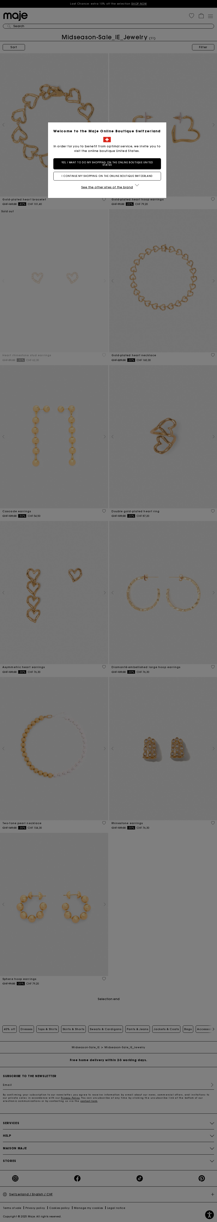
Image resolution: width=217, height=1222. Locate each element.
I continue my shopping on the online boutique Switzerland (108, 176)
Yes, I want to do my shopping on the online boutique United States (108, 163)
